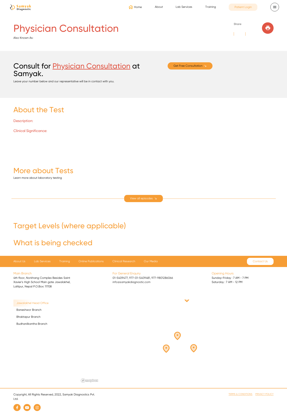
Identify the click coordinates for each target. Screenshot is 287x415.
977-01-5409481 (139, 278)
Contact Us (260, 261)
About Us (19, 261)
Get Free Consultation (187, 66)
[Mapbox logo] (89, 380)
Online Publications (91, 261)
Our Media (151, 261)
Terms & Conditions (240, 394)
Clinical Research (123, 261)
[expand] (143, 198)
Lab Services (184, 7)
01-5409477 (120, 278)
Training (210, 7)
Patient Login (243, 7)
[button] (169, 347)
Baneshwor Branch (28, 310)
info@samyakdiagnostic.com (131, 282)
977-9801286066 (162, 278)
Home (138, 7)
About (159, 7)
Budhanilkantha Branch (31, 324)
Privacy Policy (264, 394)
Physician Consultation (91, 65)
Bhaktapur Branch (28, 317)
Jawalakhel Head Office (32, 303)
